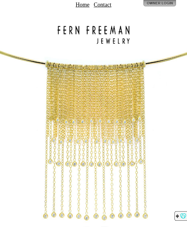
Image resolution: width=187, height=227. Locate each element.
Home (83, 5)
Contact (102, 5)
